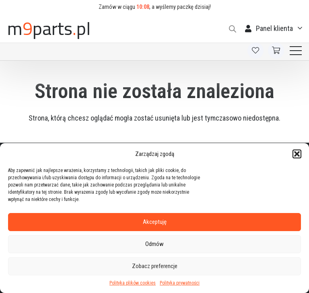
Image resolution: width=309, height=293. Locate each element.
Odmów (154, 244)
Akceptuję (155, 221)
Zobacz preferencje (154, 266)
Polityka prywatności (180, 283)
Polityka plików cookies (132, 283)
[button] (297, 154)
